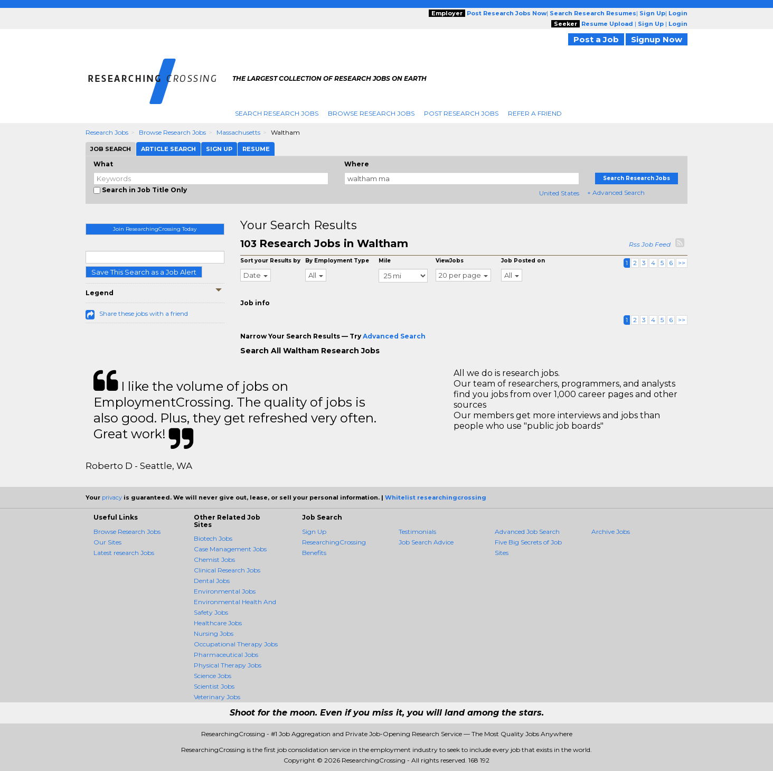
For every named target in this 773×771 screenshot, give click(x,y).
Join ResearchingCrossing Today (154, 228)
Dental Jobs (212, 581)
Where (356, 164)
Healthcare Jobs (218, 623)
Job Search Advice (426, 542)
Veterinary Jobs (217, 697)
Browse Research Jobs (371, 113)
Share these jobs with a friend (143, 313)
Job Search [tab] (110, 149)
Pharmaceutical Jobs (226, 655)
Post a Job (596, 39)
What (103, 164)
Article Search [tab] (168, 149)
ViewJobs (450, 260)
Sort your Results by (270, 260)
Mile (385, 260)
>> (681, 263)
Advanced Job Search (527, 531)
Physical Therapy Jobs (227, 665)
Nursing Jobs (213, 633)
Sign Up (314, 531)
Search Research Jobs (276, 113)
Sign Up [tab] (219, 149)
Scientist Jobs (214, 686)
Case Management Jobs (230, 549)
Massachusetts (238, 132)
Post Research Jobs (461, 113)
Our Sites (107, 542)
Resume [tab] (256, 149)
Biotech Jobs (213, 538)
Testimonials (417, 531)
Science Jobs (212, 676)
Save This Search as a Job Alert (143, 272)
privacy (112, 497)
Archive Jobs (610, 531)
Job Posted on (523, 260)
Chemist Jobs (214, 559)
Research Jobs (107, 132)
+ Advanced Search (616, 192)
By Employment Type (337, 260)
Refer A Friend (535, 113)
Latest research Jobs (123, 553)
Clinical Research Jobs (227, 570)
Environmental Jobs (225, 591)
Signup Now (656, 39)
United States (559, 193)
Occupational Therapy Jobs (236, 644)
